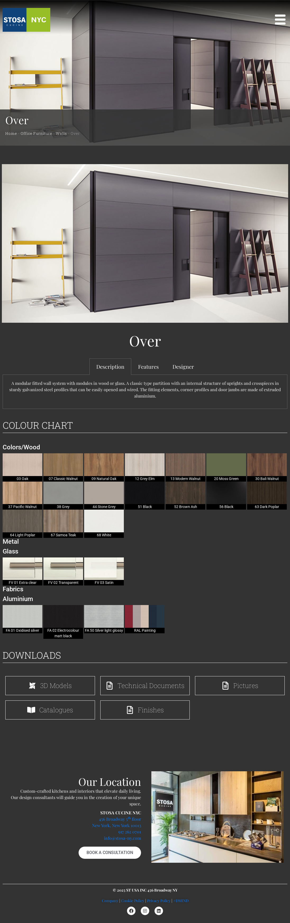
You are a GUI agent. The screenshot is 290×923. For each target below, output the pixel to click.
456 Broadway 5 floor (120, 819)
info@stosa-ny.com (122, 838)
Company (110, 900)
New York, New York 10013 (116, 825)
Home (11, 133)
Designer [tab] (183, 366)
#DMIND (180, 900)
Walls (61, 133)
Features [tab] (148, 366)
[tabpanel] (145, 392)
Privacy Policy (158, 900)
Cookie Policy (132, 900)
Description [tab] (110, 366)
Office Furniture (36, 133)
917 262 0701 (129, 831)
